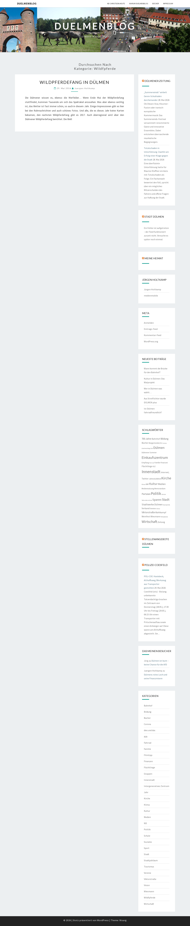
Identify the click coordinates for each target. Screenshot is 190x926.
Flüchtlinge (149, 767)
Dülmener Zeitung (157, 80)
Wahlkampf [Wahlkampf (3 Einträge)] (160, 512)
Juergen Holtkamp (84, 88)
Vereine (147, 872)
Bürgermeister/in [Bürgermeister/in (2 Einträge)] (155, 443)
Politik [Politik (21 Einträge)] (156, 493)
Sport (146, 848)
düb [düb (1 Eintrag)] (151, 448)
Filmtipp (148, 755)
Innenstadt (149, 779)
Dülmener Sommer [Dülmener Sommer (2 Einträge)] (149, 452)
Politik (147, 829)
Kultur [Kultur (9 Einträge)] (153, 484)
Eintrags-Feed (151, 329)
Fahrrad (147, 742)
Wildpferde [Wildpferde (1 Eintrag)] (164, 517)
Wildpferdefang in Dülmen (74, 82)
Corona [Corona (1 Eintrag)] (164, 443)
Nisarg (123, 920)
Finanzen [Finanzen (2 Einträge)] (164, 462)
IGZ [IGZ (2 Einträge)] (154, 466)
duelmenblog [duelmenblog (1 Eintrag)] (146, 448)
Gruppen (148, 773)
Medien (147, 817)
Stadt (146, 854)
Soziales (148, 841)
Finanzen (148, 761)
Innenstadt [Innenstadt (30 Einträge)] (151, 471)
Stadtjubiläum (151, 860)
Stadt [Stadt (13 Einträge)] (165, 499)
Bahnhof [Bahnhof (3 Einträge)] (156, 438)
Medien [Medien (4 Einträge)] (162, 484)
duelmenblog (26, 3)
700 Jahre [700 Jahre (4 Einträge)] (146, 438)
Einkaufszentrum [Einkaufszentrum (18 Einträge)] (155, 457)
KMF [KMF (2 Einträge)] (147, 484)
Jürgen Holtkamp (152, 289)
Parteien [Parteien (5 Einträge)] (146, 494)
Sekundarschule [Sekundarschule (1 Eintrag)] (147, 500)
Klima (147, 804)
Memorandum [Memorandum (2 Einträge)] (159, 488)
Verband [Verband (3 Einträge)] (146, 508)
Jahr (146, 792)
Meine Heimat (153, 258)
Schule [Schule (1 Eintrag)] (163, 494)
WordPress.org (151, 341)
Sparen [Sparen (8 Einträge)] (156, 500)
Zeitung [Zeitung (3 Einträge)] (161, 522)
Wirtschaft (149, 903)
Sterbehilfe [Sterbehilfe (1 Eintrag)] (166, 505)
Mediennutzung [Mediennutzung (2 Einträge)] (148, 488)
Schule (147, 835)
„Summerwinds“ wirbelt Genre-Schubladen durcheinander (155, 96)
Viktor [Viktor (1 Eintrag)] (158, 509)
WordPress (103, 920)
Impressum (168, 3)
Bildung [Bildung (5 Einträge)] (164, 438)
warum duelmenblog (138, 3)
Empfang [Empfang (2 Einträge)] (145, 462)
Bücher (155, 3)
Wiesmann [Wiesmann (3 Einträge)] (155, 516)
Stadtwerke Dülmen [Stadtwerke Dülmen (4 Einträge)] (152, 504)
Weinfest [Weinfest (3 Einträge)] (146, 516)
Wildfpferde (149, 897)
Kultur (147, 810)
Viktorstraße (150, 879)
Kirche (147, 798)
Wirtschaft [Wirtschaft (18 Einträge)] (149, 521)
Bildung (147, 711)
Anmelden (149, 322)
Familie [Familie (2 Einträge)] (157, 462)
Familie (147, 749)
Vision (147, 885)
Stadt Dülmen (154, 216)
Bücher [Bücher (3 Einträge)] (145, 443)
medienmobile (151, 295)
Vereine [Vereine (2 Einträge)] (153, 508)
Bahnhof (148, 705)
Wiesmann (149, 891)
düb (145, 736)
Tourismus (149, 866)
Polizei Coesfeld (156, 564)
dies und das (149, 730)
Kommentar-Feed (152, 335)
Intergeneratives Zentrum (156, 786)
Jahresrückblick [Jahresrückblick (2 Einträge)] (155, 479)
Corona (147, 724)
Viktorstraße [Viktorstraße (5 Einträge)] (148, 512)
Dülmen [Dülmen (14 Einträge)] (159, 447)
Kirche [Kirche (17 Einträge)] (166, 478)
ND (145, 823)
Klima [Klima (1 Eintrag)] (143, 484)
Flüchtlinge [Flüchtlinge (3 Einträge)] (147, 466)
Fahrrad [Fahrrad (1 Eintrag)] (151, 463)
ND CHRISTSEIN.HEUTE (116, 3)
